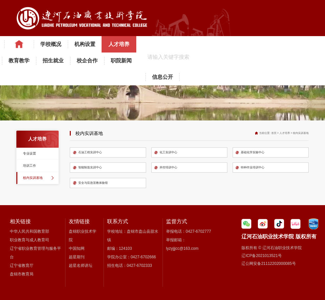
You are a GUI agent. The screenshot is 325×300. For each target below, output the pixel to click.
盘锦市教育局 (21, 274)
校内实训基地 (33, 178)
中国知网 (77, 248)
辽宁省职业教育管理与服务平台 (35, 252)
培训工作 (29, 165)
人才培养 (118, 44)
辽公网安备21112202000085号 (268, 263)
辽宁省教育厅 (21, 265)
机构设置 (84, 44)
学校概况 (50, 44)
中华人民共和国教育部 (29, 231)
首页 (274, 133)
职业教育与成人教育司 (29, 240)
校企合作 (87, 60)
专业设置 (29, 153)
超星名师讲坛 (80, 265)
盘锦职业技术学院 (82, 235)
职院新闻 (121, 60)
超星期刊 (77, 257)
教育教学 (19, 60)
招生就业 (53, 60)
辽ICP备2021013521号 (261, 255)
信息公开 (162, 77)
